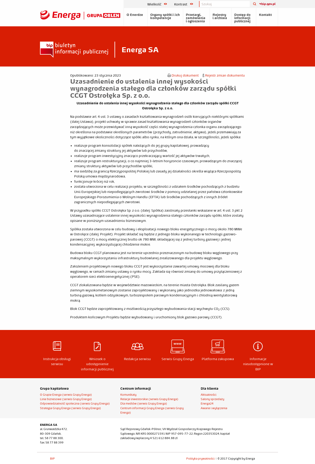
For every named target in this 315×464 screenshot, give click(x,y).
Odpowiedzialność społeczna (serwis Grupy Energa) (75, 403)
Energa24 (207, 403)
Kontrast (183, 4)
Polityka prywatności (200, 458)
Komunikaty (128, 394)
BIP (52, 458)
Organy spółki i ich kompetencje (165, 16)
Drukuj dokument (183, 75)
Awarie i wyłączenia (214, 408)
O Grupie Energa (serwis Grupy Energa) (66, 394)
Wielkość (157, 4)
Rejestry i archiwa (220, 16)
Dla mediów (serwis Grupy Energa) (143, 403)
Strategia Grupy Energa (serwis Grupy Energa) (70, 408)
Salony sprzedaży (212, 399)
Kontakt (265, 15)
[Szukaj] (253, 4)
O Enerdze (135, 15)
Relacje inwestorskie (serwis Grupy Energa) (149, 399)
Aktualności (208, 394)
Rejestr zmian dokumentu (224, 75)
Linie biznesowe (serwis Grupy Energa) (66, 399)
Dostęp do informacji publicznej (242, 18)
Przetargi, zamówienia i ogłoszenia (195, 18)
